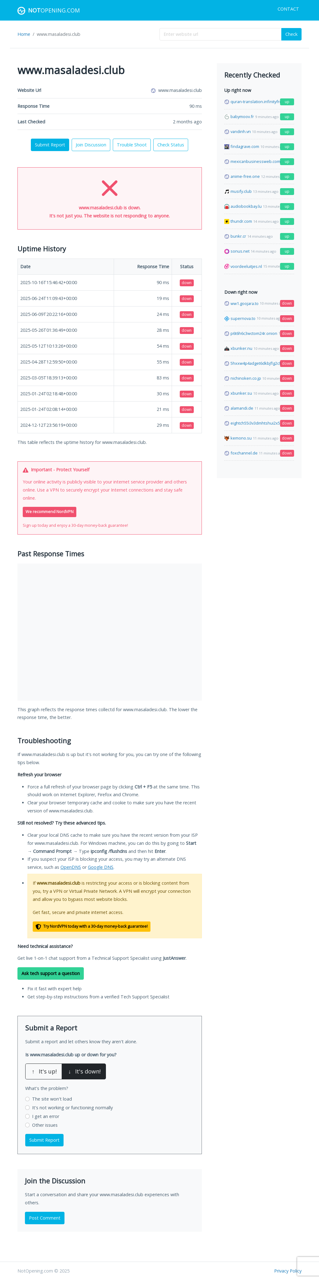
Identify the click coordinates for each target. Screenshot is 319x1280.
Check (291, 34)
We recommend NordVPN (50, 511)
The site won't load (52, 1099)
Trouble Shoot (132, 145)
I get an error (45, 1116)
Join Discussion (91, 145)
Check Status (170, 145)
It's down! (84, 1071)
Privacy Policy (288, 1271)
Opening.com (48, 11)
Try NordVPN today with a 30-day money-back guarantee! (92, 926)
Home (23, 34)
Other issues (45, 1125)
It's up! (44, 1071)
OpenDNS (70, 867)
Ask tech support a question (50, 973)
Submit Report (50, 145)
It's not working (72, 1108)
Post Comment (44, 1218)
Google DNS (100, 867)
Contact (288, 9)
